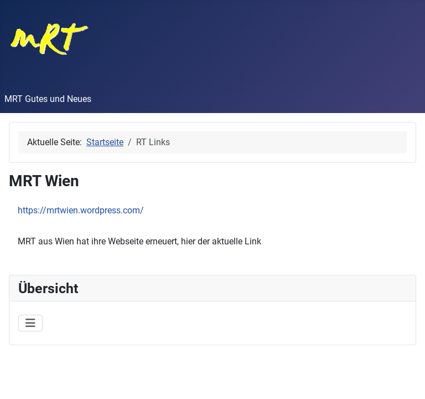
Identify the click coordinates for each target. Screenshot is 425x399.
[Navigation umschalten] (30, 323)
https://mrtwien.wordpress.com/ (81, 210)
